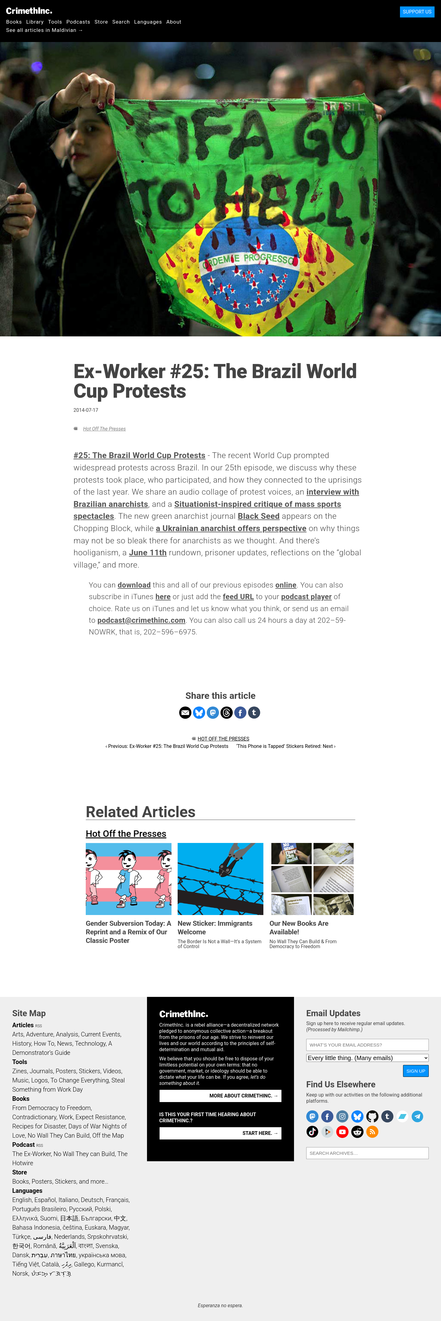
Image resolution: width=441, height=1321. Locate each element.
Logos (39, 1080)
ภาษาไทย (63, 1255)
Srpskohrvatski (107, 1236)
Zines (19, 1071)
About (174, 22)
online (285, 585)
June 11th (148, 552)
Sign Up (415, 1071)
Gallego (84, 1264)
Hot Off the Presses (104, 429)
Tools (55, 22)
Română (44, 1246)
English (22, 1200)
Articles (23, 1025)
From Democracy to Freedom (51, 1108)
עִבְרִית (40, 1255)
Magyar (119, 1227)
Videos (112, 1071)
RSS (38, 1026)
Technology (90, 1043)
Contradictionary (34, 1117)
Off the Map (108, 1135)
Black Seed (259, 516)
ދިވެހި (66, 1264)
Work (66, 1117)
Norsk (20, 1273)
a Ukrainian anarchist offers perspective (231, 528)
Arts (17, 1034)
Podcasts (78, 22)
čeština (72, 1227)
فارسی (42, 1236)
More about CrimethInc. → (243, 1096)
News (64, 1043)
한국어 (21, 1246)
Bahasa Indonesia (36, 1227)
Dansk (20, 1255)
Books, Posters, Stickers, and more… (60, 1181)
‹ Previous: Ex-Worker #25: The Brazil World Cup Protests (166, 746)
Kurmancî (110, 1264)
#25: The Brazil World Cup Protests (139, 455)
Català (50, 1264)
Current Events (100, 1034)
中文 (120, 1218)
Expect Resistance (100, 1117)
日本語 (69, 1218)
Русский (80, 1209)
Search (121, 22)
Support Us (417, 12)
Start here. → (260, 1133)
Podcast (23, 1144)
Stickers (89, 1071)
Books (14, 22)
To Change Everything (80, 1080)
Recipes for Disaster (39, 1126)
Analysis (67, 1034)
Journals (41, 1071)
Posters (66, 1071)
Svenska (107, 1246)
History (21, 1043)
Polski (103, 1209)
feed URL (238, 596)
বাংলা (85, 1246)
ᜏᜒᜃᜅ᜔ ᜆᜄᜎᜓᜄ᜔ (51, 1273)
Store (101, 22)
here (163, 596)
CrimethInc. (29, 10)
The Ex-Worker (31, 1154)
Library (35, 22)
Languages (148, 22)
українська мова (102, 1255)
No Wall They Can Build (59, 1135)
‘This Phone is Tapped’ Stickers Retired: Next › (286, 746)
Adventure (39, 1034)
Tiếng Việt (25, 1264)
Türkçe (21, 1236)
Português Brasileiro (39, 1209)
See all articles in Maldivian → (44, 30)
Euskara (95, 1227)
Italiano (68, 1200)
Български (96, 1218)
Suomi (48, 1218)
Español (45, 1200)
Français (117, 1200)
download (134, 585)
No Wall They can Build (84, 1154)
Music (20, 1080)
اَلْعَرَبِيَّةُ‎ (67, 1246)
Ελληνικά (24, 1218)
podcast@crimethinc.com (141, 620)
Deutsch (92, 1200)
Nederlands (69, 1236)
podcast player (306, 596)
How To (44, 1043)
